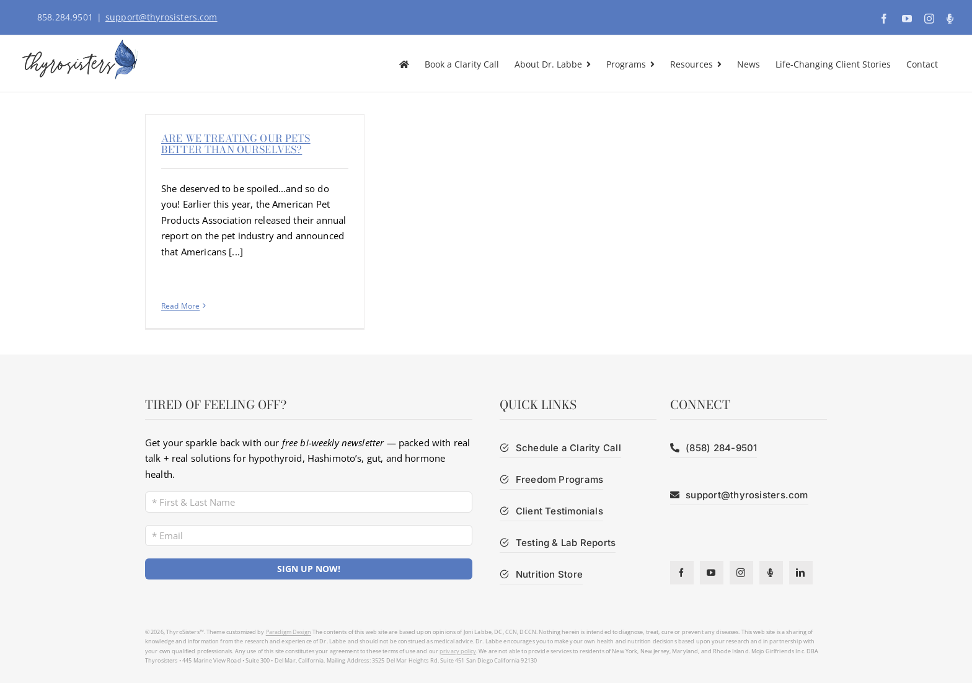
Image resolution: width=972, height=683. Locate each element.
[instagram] (741, 572)
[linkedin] (801, 572)
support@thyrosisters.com (161, 17)
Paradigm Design (288, 632)
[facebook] (682, 572)
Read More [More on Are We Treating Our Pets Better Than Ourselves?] (180, 306)
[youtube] (711, 572)
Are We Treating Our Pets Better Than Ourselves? (236, 144)
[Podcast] (771, 572)
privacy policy (458, 651)
